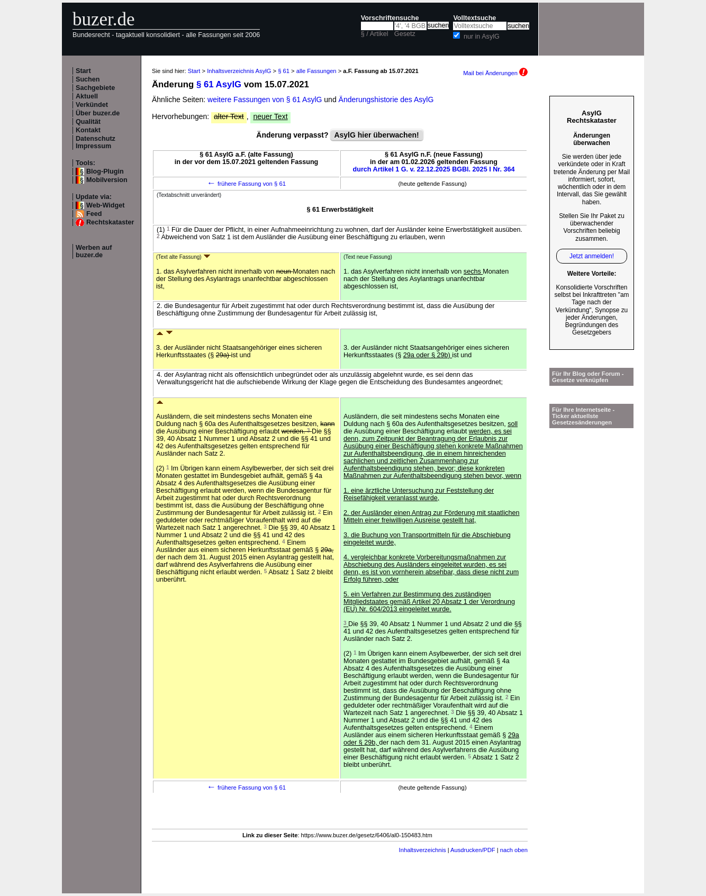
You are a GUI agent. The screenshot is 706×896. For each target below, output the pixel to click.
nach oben (514, 850)
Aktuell (87, 96)
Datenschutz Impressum (95, 142)
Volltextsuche (474, 18)
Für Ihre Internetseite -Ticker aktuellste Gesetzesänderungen (583, 416)
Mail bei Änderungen (495, 73)
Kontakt (88, 130)
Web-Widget (105, 205)
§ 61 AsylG (218, 84)
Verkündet (92, 104)
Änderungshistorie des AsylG (386, 99)
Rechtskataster (110, 222)
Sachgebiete (95, 88)
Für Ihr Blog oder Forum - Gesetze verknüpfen (588, 376)
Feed (94, 214)
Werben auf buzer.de (94, 251)
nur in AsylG (482, 36)
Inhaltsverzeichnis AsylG (239, 71)
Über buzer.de (98, 113)
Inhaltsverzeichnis (422, 850)
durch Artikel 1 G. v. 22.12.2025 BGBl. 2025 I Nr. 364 (434, 169)
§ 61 (283, 71)
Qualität (88, 121)
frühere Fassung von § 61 (246, 183)
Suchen (88, 79)
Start (83, 71)
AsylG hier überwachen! (376, 135)
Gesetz (404, 34)
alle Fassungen (316, 71)
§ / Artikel (374, 34)
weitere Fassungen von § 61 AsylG (264, 99)
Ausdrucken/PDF (472, 850)
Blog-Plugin (105, 171)
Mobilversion (107, 180)
